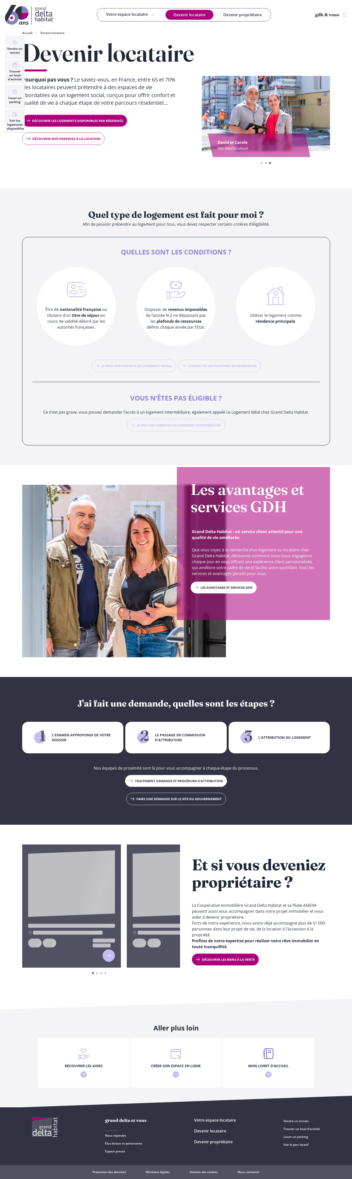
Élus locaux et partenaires (123, 1143)
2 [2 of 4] (97, 973)
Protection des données (109, 1172)
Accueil (27, 33)
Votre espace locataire (215, 1120)
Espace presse (115, 1151)
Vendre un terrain (15, 47)
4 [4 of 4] (105, 973)
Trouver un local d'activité (15, 72)
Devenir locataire (52, 33)
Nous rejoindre (115, 1135)
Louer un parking (15, 96)
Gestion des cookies (204, 1172)
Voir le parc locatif (295, 1145)
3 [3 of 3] (270, 163)
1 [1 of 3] (261, 163)
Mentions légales (158, 1172)
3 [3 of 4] (101, 973)
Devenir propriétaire (213, 1142)
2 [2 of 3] (265, 163)
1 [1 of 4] (93, 973)
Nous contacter (248, 1172)
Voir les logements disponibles (15, 121)
